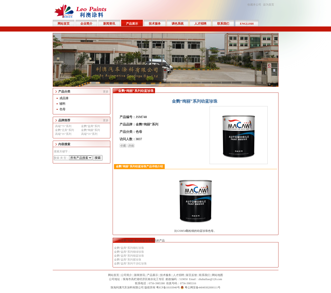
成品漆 (63, 98)
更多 (105, 91)
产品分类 (64, 91)
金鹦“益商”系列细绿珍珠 (129, 251)
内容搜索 (64, 144)
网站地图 (217, 275)
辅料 (62, 103)
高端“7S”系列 (63, 126)
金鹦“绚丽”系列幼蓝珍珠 (136, 91)
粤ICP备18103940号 (168, 287)
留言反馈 (191, 275)
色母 (62, 109)
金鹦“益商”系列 (90, 126)
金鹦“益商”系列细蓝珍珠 (129, 255)
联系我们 (204, 275)
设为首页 (268, 4)
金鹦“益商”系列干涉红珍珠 (130, 263)
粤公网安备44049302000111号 (202, 287)
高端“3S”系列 (63, 134)
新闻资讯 (139, 275)
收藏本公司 (254, 4)
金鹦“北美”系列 (64, 130)
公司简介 (126, 275)
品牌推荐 (64, 120)
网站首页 (113, 275)
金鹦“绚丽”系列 (90, 130)
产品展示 (152, 275)
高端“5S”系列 (89, 134)
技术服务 (165, 275)
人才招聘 (178, 275)
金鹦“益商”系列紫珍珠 (127, 259)
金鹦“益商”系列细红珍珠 (129, 247)
